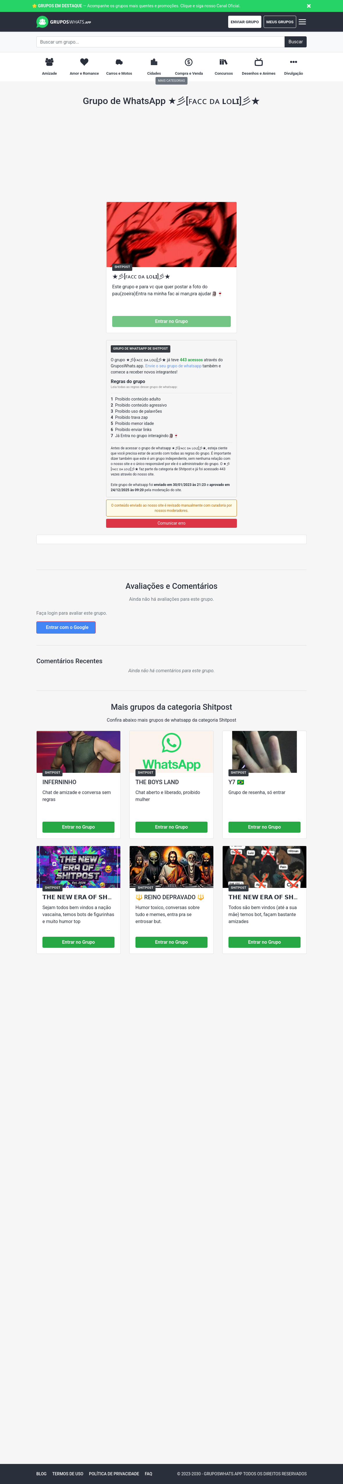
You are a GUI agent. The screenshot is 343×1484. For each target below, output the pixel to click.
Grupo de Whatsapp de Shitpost (140, 349)
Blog (41, 1474)
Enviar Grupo (245, 21)
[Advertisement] (171, 154)
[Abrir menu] (301, 22)
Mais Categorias (171, 81)
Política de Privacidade (114, 1474)
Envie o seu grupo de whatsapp (173, 366)
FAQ (148, 1474)
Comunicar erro (171, 523)
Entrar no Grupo (171, 321)
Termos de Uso (67, 1474)
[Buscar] (296, 41)
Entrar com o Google (67, 627)
